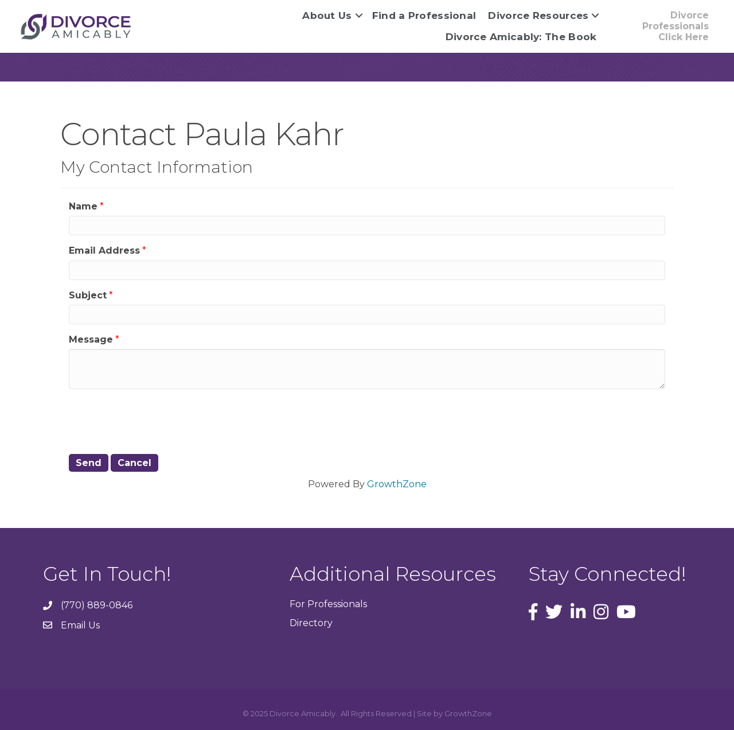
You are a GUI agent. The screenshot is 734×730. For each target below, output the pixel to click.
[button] (662, 26)
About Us (327, 15)
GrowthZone (397, 484)
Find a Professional (424, 15)
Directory (311, 623)
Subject (88, 295)
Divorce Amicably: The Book (521, 36)
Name (83, 206)
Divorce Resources (538, 15)
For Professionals (328, 604)
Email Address (104, 250)
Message (91, 339)
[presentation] (156, 420)
